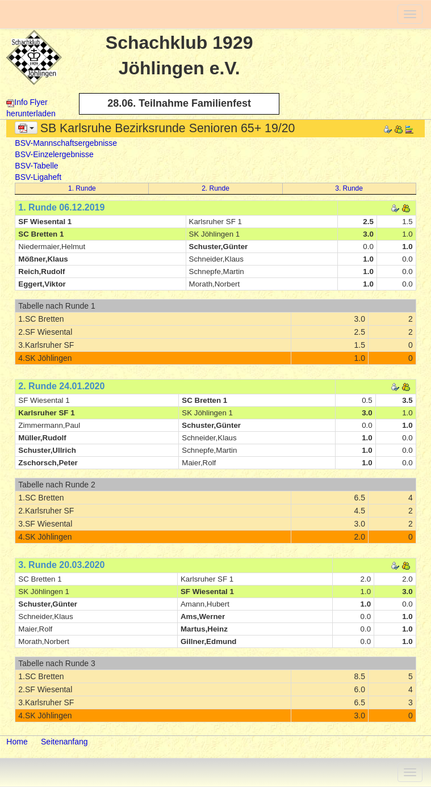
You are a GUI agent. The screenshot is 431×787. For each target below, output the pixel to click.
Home (16, 741)
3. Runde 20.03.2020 (61, 565)
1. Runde (82, 188)
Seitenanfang (64, 741)
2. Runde (215, 188)
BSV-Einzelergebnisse (54, 154)
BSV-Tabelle (36, 165)
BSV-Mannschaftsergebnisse (66, 143)
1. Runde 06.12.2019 (61, 207)
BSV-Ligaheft (38, 177)
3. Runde (349, 188)
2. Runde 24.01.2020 (61, 386)
